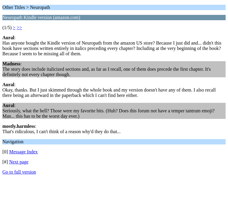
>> (19, 27)
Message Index (23, 151)
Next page (18, 161)
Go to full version (19, 171)
